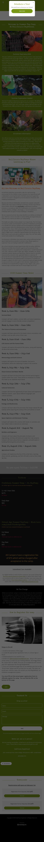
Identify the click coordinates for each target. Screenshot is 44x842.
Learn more (22, 11)
